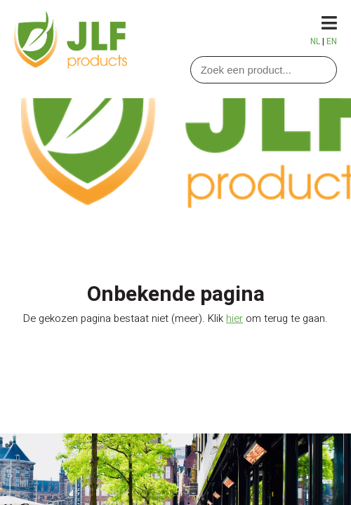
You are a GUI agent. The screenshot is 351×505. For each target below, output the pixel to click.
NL (315, 41)
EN (331, 41)
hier (234, 318)
